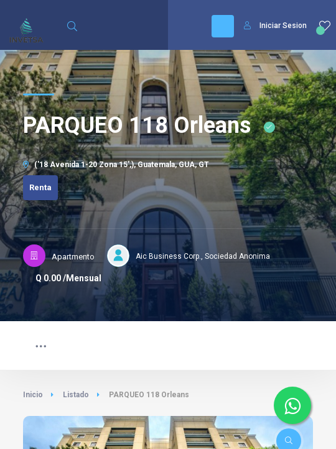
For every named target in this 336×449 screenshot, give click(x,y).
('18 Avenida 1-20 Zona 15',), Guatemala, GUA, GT (116, 164)
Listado (76, 394)
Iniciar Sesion (275, 25)
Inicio (33, 394)
